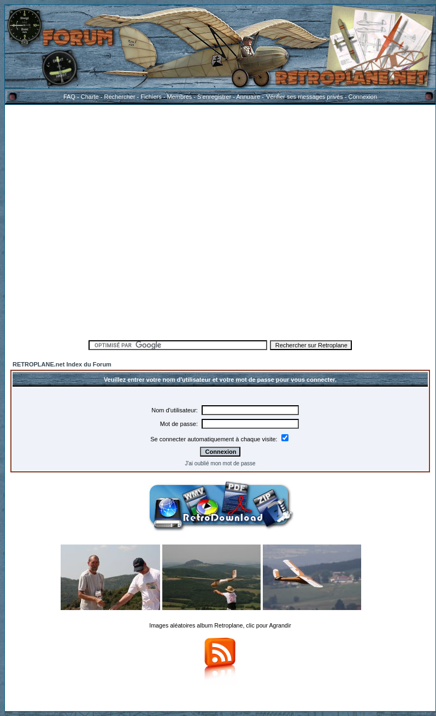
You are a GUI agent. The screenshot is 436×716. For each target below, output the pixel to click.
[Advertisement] (110, 220)
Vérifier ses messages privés (304, 96)
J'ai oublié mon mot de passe (220, 463)
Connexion (362, 96)
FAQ (69, 96)
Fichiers (151, 96)
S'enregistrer (214, 96)
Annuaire (248, 96)
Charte (90, 96)
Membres (179, 96)
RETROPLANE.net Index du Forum (62, 364)
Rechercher (119, 96)
